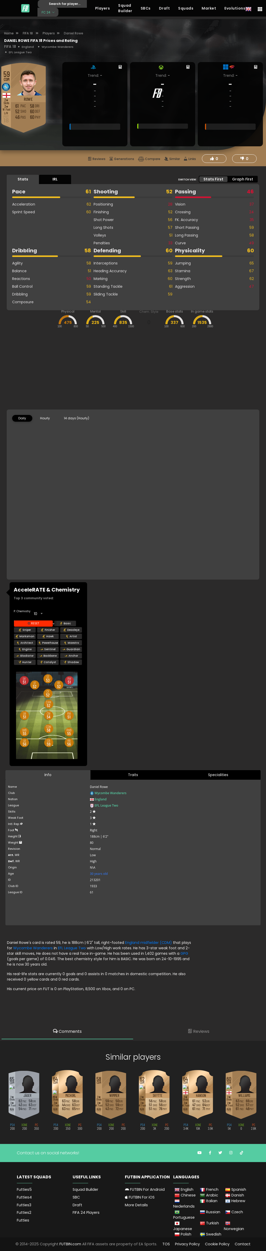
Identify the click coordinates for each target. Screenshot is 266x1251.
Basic (65, 623)
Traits (133, 774)
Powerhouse (48, 643)
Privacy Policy (187, 1243)
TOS (166, 1243)
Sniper (24, 630)
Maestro (71, 643)
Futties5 (24, 1189)
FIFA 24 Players (86, 1212)
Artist (71, 636)
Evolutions (234, 8)
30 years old (99, 873)
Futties (23, 1220)
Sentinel (48, 649)
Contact (242, 1243)
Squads (185, 8)
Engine (25, 649)
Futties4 (24, 1197)
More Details (136, 1204)
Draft (164, 8)
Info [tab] (47, 774)
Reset (33, 623)
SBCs (146, 8)
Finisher (48, 630)
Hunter (25, 662)
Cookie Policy (217, 1243)
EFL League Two (20, 52)
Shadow (71, 662)
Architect (24, 643)
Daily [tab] (22, 418)
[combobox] (38, 614)
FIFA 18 (28, 33)
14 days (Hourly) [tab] (76, 418)
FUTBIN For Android (145, 1189)
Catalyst (48, 662)
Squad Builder (125, 8)
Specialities (218, 774)
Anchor (71, 656)
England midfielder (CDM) (149, 942)
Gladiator (25, 656)
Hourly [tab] (45, 418)
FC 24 (46, 12)
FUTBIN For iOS (140, 1197)
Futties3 (24, 1204)
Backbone (48, 656)
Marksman (24, 636)
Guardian (71, 649)
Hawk (48, 636)
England (28, 47)
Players (102, 8)
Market (209, 8)
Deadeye (71, 630)
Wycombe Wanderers (57, 47)
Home (9, 33)
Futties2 (24, 1212)
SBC (76, 1197)
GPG (184, 953)
